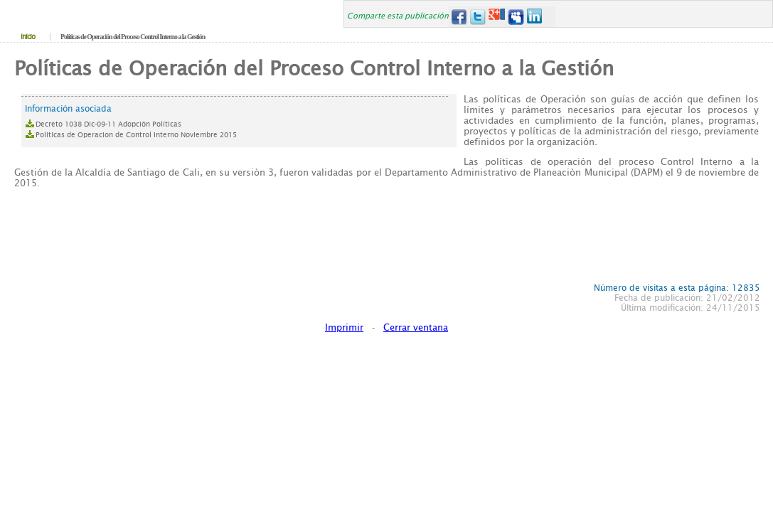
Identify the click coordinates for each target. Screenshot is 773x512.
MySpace (516, 17)
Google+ (497, 17)
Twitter (477, 17)
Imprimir (344, 327)
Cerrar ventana (415, 327)
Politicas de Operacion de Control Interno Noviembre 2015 (136, 135)
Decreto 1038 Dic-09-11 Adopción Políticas (108, 124)
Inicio (28, 37)
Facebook (458, 17)
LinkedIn (535, 17)
